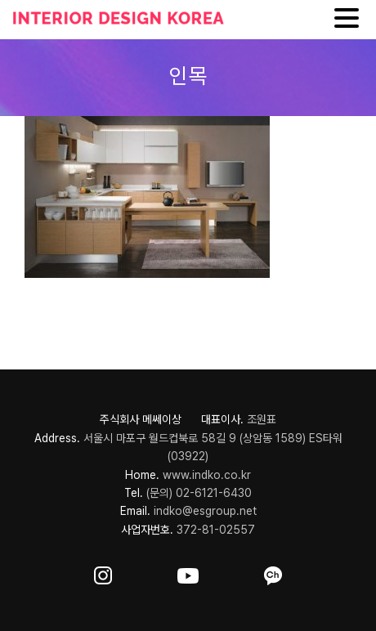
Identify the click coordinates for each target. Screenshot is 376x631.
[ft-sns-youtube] (188, 572)
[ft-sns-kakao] (273, 572)
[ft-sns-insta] (103, 572)
